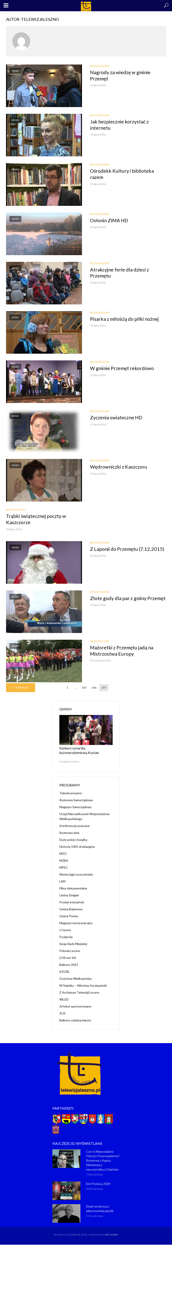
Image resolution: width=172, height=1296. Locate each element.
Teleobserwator (70, 793)
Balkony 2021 (68, 965)
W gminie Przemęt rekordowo (123, 368)
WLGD (64, 999)
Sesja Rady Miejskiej (73, 944)
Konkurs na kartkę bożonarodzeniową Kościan (85, 750)
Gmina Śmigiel (69, 895)
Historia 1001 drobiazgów (77, 846)
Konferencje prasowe (74, 826)
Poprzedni (22, 687)
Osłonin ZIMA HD (109, 220)
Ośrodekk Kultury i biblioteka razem (122, 174)
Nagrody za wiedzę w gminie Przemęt (120, 75)
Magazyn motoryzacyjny (75, 923)
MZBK (63, 860)
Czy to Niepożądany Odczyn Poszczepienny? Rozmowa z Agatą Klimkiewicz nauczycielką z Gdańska (103, 1160)
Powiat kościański (71, 902)
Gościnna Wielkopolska (75, 978)
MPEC (63, 867)
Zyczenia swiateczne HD (116, 418)
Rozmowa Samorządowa (76, 800)
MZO (63, 853)
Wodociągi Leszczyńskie (76, 874)
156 (94, 687)
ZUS (62, 1013)
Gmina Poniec (69, 916)
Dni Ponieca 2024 (98, 1183)
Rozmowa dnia (69, 833)
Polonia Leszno (69, 951)
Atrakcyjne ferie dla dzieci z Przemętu (119, 273)
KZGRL (64, 971)
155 (84, 687)
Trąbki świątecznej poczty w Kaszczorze (36, 519)
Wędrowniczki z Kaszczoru (119, 467)
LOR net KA (67, 958)
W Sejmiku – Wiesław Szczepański (83, 985)
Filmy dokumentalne (73, 888)
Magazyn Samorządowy (75, 807)
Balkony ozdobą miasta (75, 1020)
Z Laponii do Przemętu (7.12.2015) (128, 549)
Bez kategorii (99, 66)
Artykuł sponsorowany (75, 1006)
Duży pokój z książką (73, 840)
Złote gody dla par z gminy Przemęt (118, 602)
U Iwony (65, 930)
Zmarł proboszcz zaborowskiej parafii (99, 1208)
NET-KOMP (111, 1234)
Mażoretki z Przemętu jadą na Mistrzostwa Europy (122, 651)
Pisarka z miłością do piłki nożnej (125, 319)
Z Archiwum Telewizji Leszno (79, 992)
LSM (62, 881)
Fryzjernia (66, 937)
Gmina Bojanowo (71, 909)
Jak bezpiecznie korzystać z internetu (119, 125)
